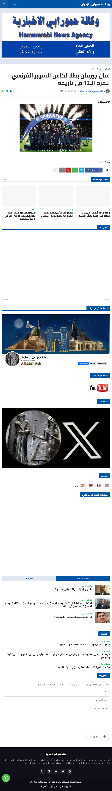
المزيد (75, 486)
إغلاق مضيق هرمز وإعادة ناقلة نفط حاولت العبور (84, 644)
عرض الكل (6, 179)
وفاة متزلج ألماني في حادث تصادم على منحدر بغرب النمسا (94, 214)
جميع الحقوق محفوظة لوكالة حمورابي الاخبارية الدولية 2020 (55, 782)
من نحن (53, 786)
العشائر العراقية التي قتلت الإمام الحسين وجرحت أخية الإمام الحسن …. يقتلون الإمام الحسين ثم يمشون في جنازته (48, 605)
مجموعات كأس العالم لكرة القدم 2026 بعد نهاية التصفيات (56, 214)
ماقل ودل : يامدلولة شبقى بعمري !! (73, 589)
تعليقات (29, 578)
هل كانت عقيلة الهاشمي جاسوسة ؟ (73, 616)
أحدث (106, 299)
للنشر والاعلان (65, 786)
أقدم (6, 299)
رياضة (92, 69)
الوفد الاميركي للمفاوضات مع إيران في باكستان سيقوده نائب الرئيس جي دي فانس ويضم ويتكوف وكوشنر (58, 656)
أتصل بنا (44, 786)
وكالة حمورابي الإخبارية (94, 4)
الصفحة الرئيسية (103, 69)
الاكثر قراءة (83, 578)
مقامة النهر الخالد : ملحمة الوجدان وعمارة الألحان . (83, 667)
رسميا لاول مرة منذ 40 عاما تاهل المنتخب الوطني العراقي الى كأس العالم (20, 215)
